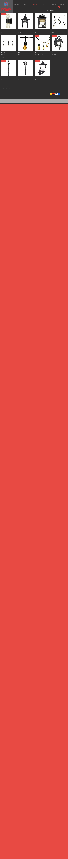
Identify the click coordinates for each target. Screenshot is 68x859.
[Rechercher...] (56, 10)
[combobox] (8, 57)
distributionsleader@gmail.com (10, 90)
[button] (53, 1)
